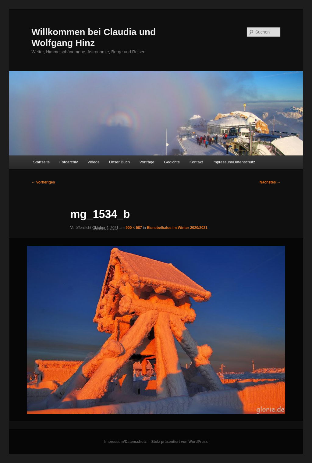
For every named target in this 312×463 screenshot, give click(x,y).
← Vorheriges (43, 182)
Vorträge (147, 162)
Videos (93, 162)
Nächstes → (270, 182)
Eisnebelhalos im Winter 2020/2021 (177, 228)
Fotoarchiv (68, 162)
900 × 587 (134, 228)
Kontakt (196, 162)
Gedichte (172, 162)
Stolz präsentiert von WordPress (179, 442)
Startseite (41, 162)
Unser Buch (119, 162)
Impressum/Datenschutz (233, 162)
